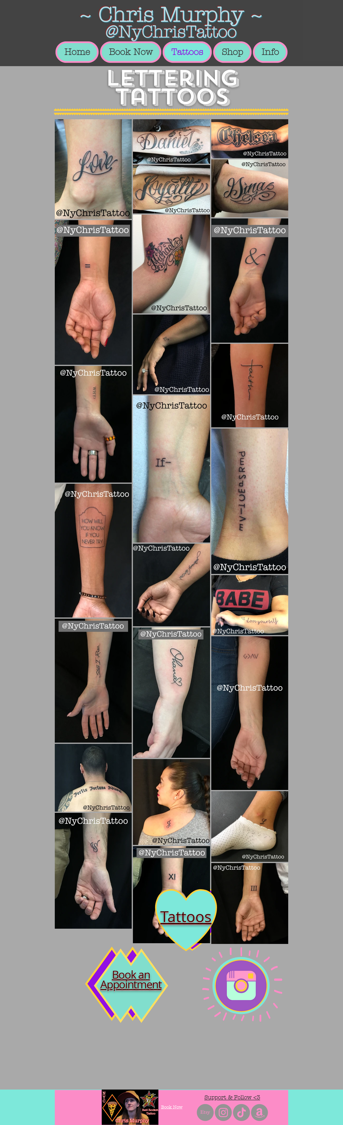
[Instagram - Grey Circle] (223, 1112)
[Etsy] (205, 1112)
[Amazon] (259, 1112)
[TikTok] (241, 1112)
